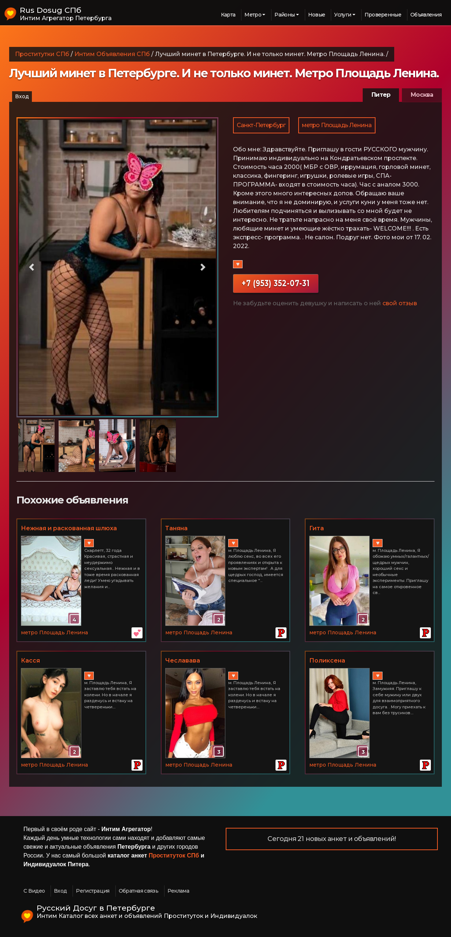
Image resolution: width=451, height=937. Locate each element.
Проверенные (383, 14)
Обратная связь (138, 891)
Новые (316, 14)
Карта (228, 14)
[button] (31, 267)
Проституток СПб (174, 855)
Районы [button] (284, 14)
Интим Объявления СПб (112, 54)
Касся (30, 660)
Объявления (425, 14)
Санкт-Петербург (261, 125)
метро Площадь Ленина (337, 125)
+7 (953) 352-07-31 (276, 283)
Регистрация (92, 891)
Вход (22, 96)
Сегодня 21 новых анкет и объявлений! (331, 839)
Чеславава (182, 660)
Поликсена (327, 660)
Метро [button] (252, 14)
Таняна (176, 528)
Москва (422, 94)
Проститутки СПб (42, 54)
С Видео (34, 891)
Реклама (178, 891)
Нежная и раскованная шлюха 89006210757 (69, 529)
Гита (316, 528)
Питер (380, 94)
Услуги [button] (342, 14)
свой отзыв (399, 303)
